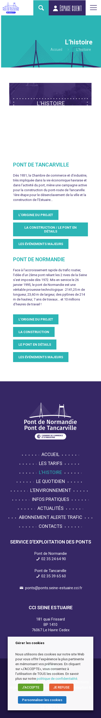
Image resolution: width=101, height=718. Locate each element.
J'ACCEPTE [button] (30, 687)
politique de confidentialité (57, 679)
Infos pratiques (50, 499)
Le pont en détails (34, 344)
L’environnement (50, 490)
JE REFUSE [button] (61, 687)
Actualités (50, 508)
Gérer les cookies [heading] (29, 643)
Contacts (50, 526)
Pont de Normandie (39, 259)
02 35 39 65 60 (53, 576)
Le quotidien (50, 481)
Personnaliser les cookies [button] (42, 700)
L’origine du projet (35, 215)
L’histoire (50, 472)
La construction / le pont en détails (50, 229)
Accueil (56, 49)
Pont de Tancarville (41, 165)
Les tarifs (50, 463)
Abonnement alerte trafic (50, 517)
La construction (33, 332)
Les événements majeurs (40, 244)
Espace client (67, 8)
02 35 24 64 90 (53, 559)
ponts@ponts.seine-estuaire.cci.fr (53, 588)
